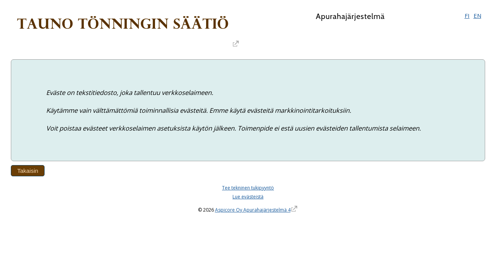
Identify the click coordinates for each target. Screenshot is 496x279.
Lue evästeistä (248, 196)
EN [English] (477, 15)
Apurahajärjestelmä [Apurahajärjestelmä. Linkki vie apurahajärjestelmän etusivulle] (350, 16)
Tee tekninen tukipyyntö (248, 187)
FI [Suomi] (467, 15)
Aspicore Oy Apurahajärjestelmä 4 (253, 210)
